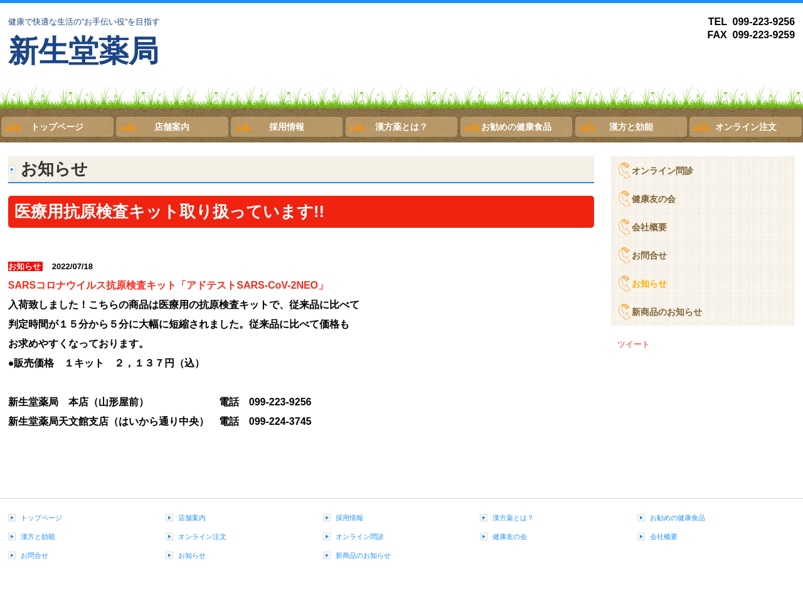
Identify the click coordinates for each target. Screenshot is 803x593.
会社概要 (649, 227)
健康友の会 (654, 199)
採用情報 (286, 127)
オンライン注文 (746, 127)
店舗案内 (171, 127)
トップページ (57, 127)
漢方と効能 (631, 127)
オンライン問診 (662, 171)
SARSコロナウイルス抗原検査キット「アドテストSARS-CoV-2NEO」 (168, 285)
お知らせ (649, 284)
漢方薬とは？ (401, 127)
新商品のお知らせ (667, 312)
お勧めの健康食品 (516, 127)
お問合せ (649, 255)
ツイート (633, 344)
